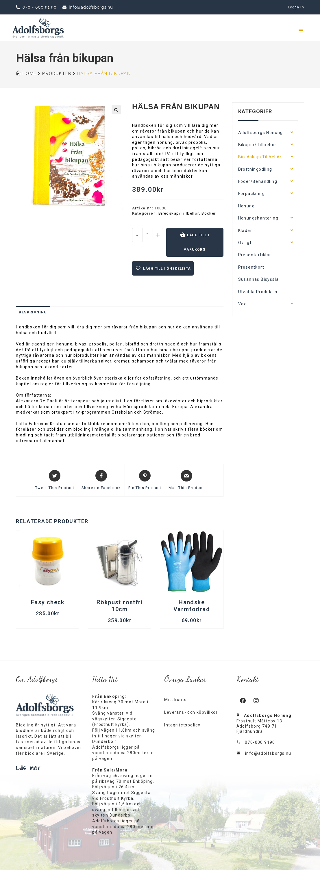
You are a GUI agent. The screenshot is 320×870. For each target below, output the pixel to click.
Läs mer (28, 767)
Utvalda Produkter (258, 291)
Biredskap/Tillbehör (178, 213)
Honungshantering (258, 218)
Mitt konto (175, 699)
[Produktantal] (148, 235)
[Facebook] (243, 700)
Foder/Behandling (257, 181)
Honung (246, 206)
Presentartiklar (254, 254)
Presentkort (251, 267)
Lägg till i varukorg (196, 242)
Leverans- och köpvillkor (191, 712)
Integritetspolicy (182, 725)
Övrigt (244, 242)
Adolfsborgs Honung (260, 132)
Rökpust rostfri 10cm (120, 606)
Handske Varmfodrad (191, 606)
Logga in (296, 7)
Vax (242, 304)
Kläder (245, 230)
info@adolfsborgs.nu (268, 753)
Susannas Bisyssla (258, 279)
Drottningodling (255, 169)
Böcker (208, 213)
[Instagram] (256, 700)
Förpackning (251, 193)
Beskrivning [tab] (33, 312)
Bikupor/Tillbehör (257, 144)
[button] (116, 109)
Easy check (47, 602)
